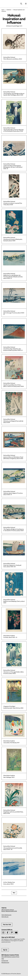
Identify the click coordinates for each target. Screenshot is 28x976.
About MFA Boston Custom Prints (10, 957)
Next (14, 892)
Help (2, 958)
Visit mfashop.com (6, 915)
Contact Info (4, 960)
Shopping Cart (5, 962)
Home (2, 9)
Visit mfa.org (4, 917)
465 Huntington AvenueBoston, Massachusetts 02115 (9, 910)
